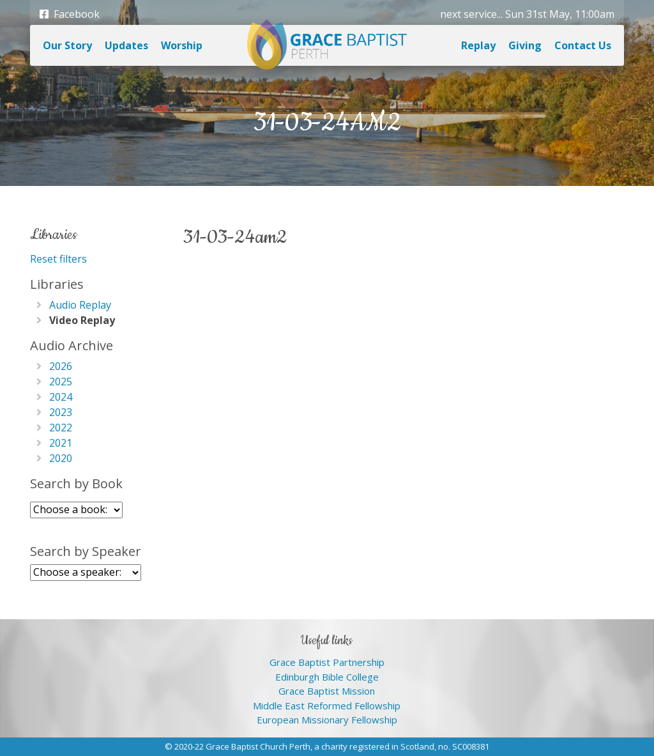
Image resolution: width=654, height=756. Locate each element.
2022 (60, 427)
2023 (60, 412)
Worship (181, 45)
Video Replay (82, 320)
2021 (60, 443)
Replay (478, 45)
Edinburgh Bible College (327, 676)
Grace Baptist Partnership (327, 662)
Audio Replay (80, 305)
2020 (60, 458)
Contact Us (582, 45)
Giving (525, 45)
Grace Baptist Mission (326, 690)
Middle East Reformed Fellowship (326, 705)
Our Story (67, 45)
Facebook (70, 14)
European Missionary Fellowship (327, 719)
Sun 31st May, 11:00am (559, 14)
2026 (60, 366)
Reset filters (58, 259)
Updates (126, 45)
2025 (60, 381)
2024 (60, 397)
